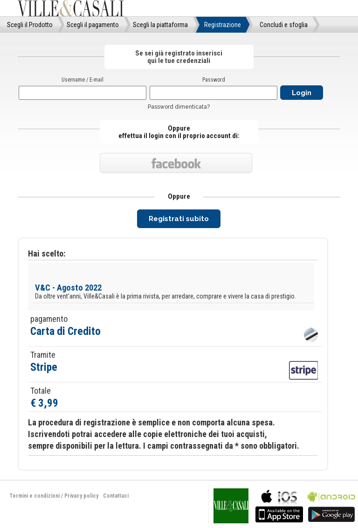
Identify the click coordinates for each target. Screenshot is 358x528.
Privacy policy (81, 496)
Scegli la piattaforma (160, 24)
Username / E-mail (82, 79)
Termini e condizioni (34, 496)
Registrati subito (179, 219)
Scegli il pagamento (93, 24)
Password (213, 79)
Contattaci (116, 496)
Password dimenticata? (179, 107)
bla (279, 504)
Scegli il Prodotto (30, 24)
